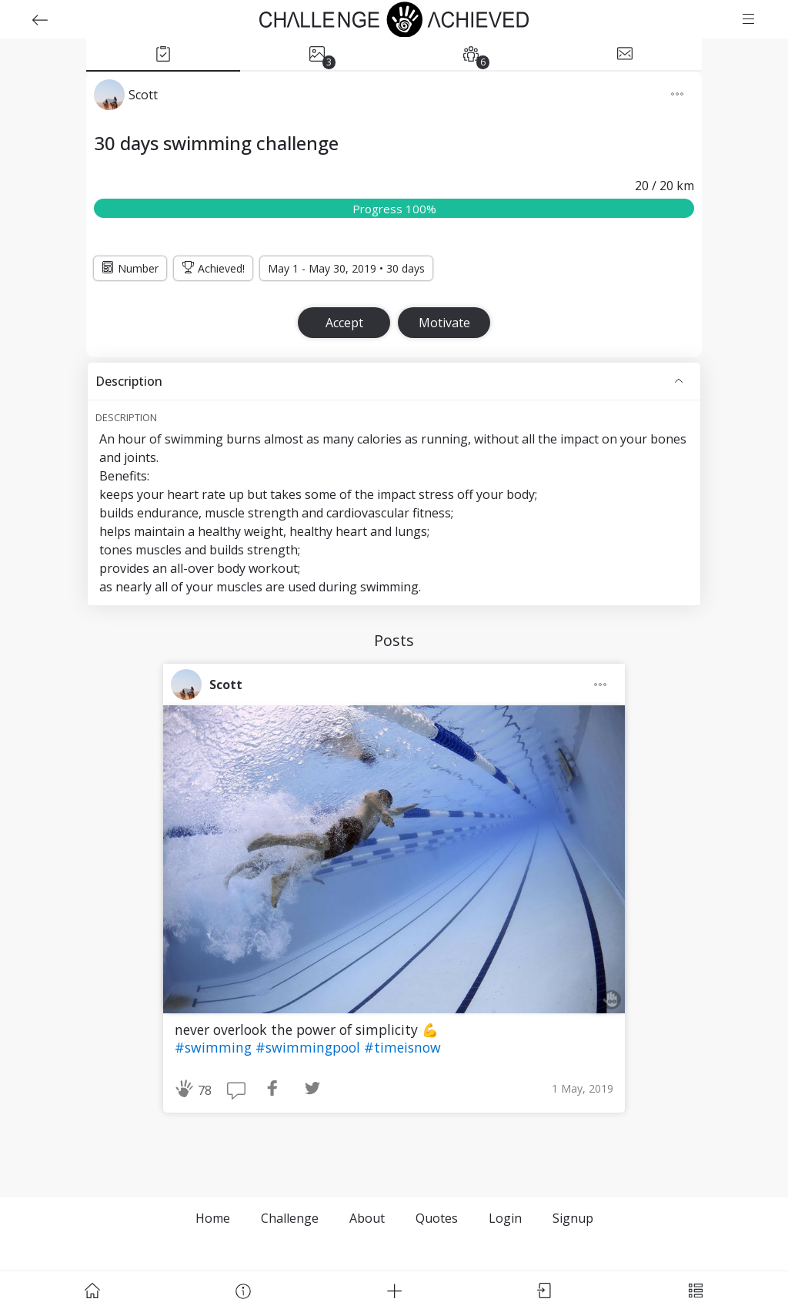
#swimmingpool (309, 1047)
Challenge (290, 1218)
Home (212, 1218)
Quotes (437, 1218)
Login (505, 1218)
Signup (573, 1218)
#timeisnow (402, 1047)
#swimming (215, 1047)
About (367, 1218)
